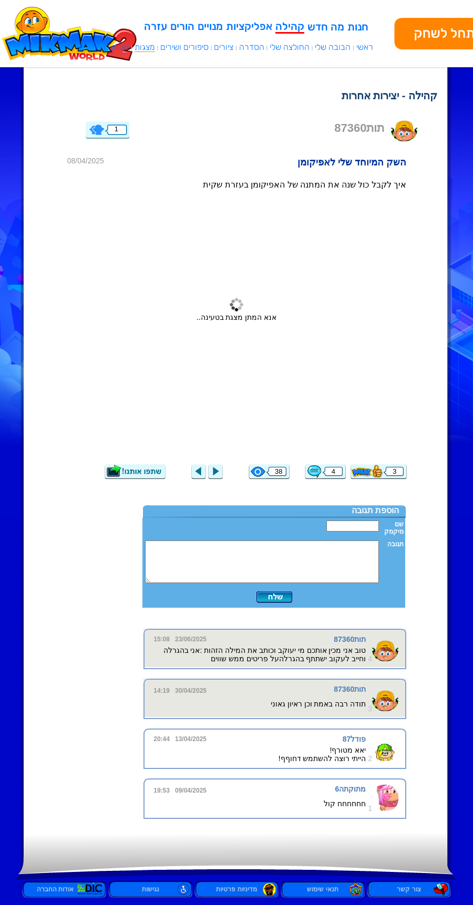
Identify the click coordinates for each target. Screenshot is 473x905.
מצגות (145, 47)
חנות (357, 26)
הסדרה (251, 47)
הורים (182, 26)
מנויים (210, 26)
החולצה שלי (290, 47)
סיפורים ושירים (184, 47)
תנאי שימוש (322, 889)
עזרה (155, 26)
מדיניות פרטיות (236, 889)
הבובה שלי (333, 47)
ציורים (223, 47)
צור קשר (408, 889)
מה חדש (325, 26)
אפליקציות (249, 26)
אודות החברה (64, 889)
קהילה (289, 26)
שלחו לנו (114, 47)
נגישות (150, 889)
